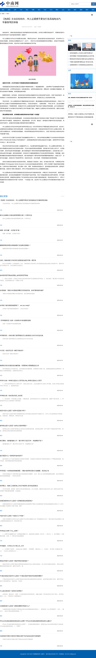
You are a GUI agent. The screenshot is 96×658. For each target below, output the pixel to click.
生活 (51, 9)
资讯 (39, 9)
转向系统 (33, 185)
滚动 (69, 9)
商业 (27, 9)
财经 (87, 9)
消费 (33, 9)
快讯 (93, 9)
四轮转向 (27, 185)
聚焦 (57, 9)
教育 (75, 9)
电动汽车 (39, 185)
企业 (63, 9)
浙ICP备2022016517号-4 (52, 654)
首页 (3, 9)
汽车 (21, 9)
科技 (45, 9)
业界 (15, 9)
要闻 (81, 9)
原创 (9, 9)
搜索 (93, 4)
